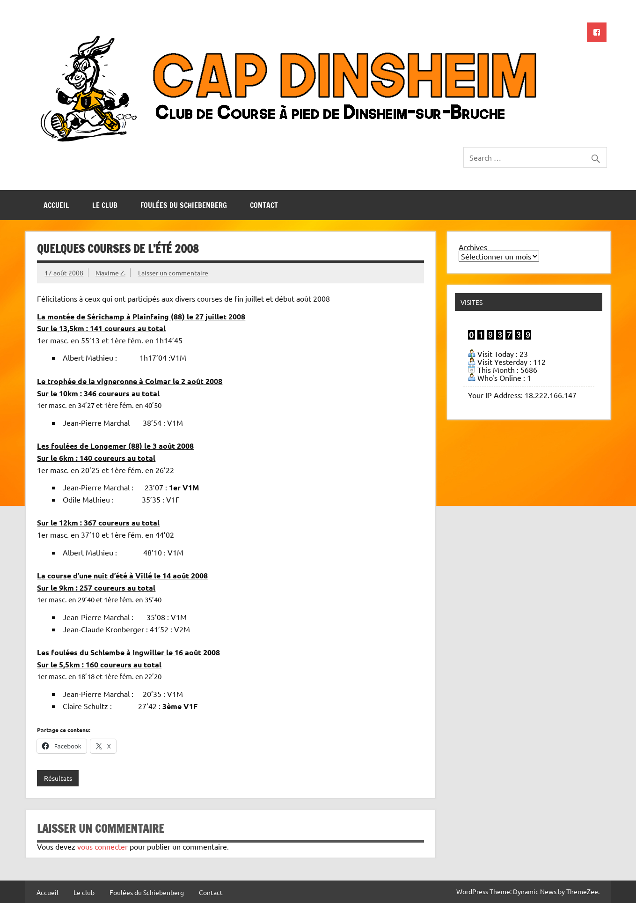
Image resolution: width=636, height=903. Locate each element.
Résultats (58, 778)
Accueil (56, 205)
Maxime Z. (110, 272)
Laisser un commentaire (173, 272)
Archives (473, 247)
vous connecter (102, 846)
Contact (264, 205)
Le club (104, 205)
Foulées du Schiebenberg (183, 205)
